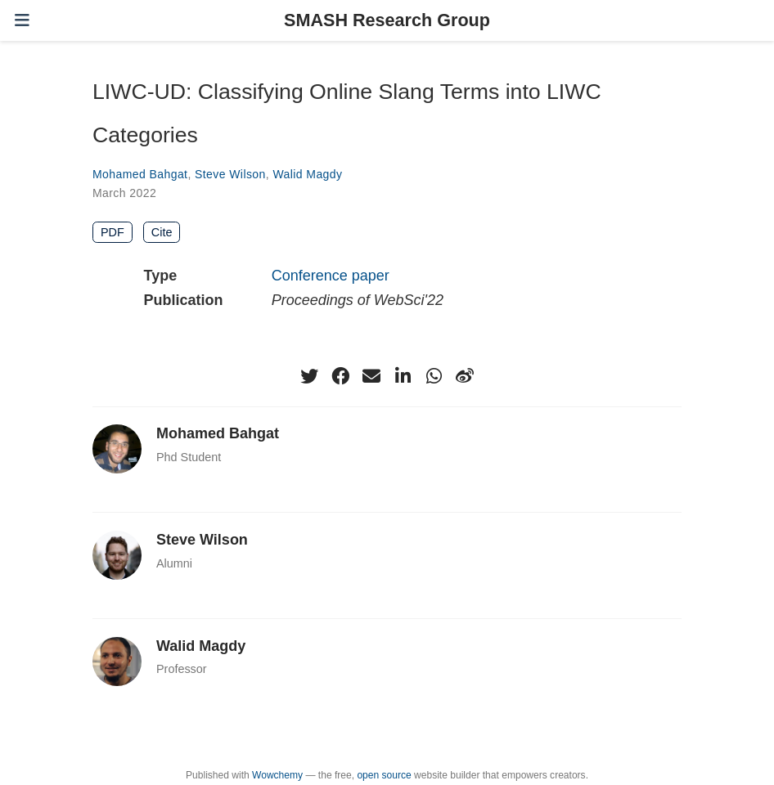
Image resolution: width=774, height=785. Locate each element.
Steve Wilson (230, 174)
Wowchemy (277, 775)
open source (384, 775)
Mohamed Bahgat (139, 174)
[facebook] (340, 376)
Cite (162, 232)
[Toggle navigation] (22, 20)
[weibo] (464, 376)
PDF (112, 232)
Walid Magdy (307, 174)
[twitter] (309, 376)
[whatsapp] (433, 376)
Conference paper (330, 275)
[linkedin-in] (402, 376)
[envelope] (371, 376)
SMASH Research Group (387, 20)
